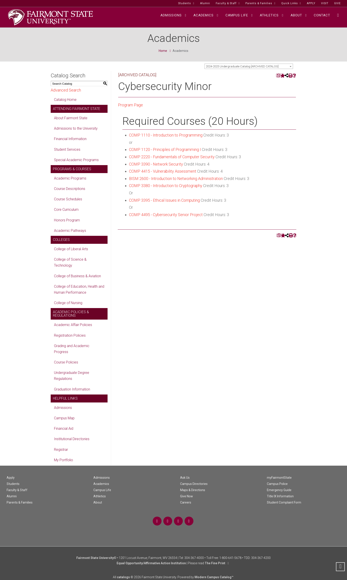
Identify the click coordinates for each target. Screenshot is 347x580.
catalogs (123, 577)
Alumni (12, 496)
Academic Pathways (70, 230)
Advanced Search (66, 90)
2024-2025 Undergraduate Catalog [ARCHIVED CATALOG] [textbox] (242, 66)
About (97, 502)
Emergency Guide (279, 490)
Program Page (130, 105)
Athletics (99, 496)
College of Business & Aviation (77, 276)
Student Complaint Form (284, 502)
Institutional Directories (71, 439)
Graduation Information (72, 389)
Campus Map (64, 418)
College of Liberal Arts (71, 249)
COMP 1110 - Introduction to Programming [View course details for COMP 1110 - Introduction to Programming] (165, 135)
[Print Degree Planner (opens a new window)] (278, 75)
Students (13, 484)
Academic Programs (70, 178)
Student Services (67, 149)
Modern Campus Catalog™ (214, 577)
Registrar (61, 449)
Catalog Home (65, 100)
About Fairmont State (70, 118)
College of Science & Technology (70, 262)
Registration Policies (70, 335)
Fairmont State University (95, 558)
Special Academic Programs (76, 160)
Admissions (63, 408)
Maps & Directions (192, 490)
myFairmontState (279, 477)
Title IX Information (280, 496)
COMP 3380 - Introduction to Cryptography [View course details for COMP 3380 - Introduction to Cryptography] (165, 185)
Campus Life (102, 490)
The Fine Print (215, 563)
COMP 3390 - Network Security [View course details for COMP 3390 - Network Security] (156, 164)
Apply (11, 477)
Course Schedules (68, 199)
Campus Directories (194, 484)
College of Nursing (68, 303)
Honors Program (67, 220)
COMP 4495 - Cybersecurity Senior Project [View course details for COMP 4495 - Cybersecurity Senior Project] (166, 214)
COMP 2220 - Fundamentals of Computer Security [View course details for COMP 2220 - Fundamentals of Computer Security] (172, 156)
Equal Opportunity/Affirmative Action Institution (151, 563)
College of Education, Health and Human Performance (79, 289)
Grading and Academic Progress (71, 349)
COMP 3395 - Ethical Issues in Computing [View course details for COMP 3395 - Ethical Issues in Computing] (164, 200)
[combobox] (248, 66)
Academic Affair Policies (73, 325)
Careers (185, 502)
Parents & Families (20, 502)
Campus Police (277, 484)
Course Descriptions (69, 189)
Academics (101, 484)
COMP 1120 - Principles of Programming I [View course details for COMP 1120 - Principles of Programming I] (165, 149)
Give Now (186, 496)
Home (163, 51)
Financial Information (70, 139)
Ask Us (185, 477)
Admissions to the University (76, 128)
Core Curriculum (66, 209)
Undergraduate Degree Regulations (71, 376)
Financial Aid (63, 428)
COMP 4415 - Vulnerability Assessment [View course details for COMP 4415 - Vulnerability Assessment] (162, 171)
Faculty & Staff (17, 490)
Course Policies (66, 362)
